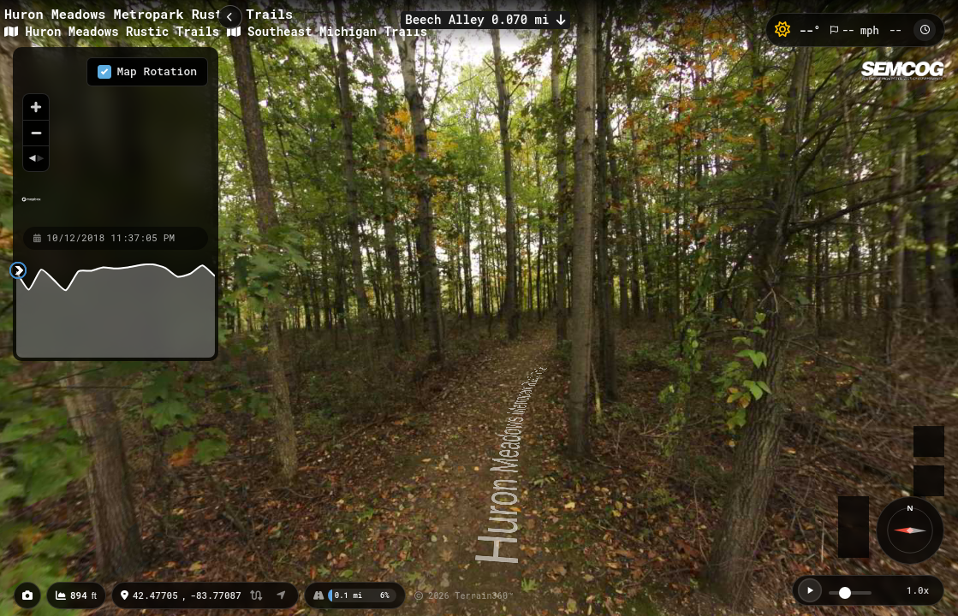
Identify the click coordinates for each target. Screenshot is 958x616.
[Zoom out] (36, 132)
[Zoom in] (36, 107)
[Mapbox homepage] (31, 206)
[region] (115, 136)
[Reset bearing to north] (36, 158)
